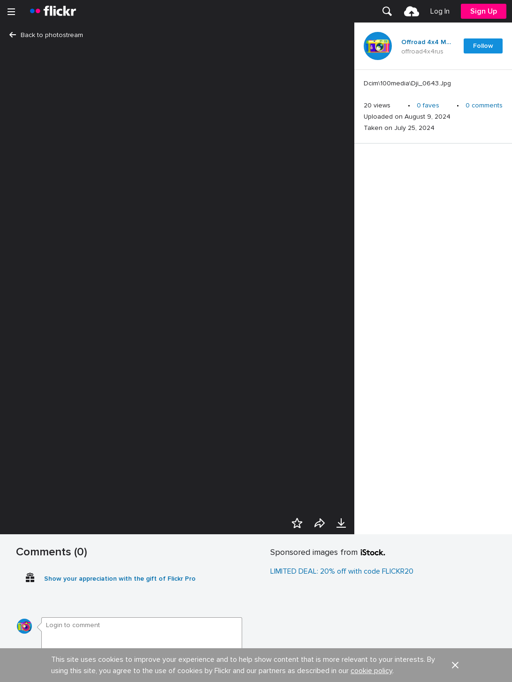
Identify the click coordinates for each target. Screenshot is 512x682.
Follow (483, 46)
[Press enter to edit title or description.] (433, 83)
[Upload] (411, 11)
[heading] (53, 11)
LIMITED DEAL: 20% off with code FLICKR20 (341, 571)
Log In (440, 11)
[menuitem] (387, 11)
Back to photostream (46, 35)
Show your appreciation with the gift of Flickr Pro (120, 579)
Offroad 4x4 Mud (426, 42)
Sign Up (483, 11)
